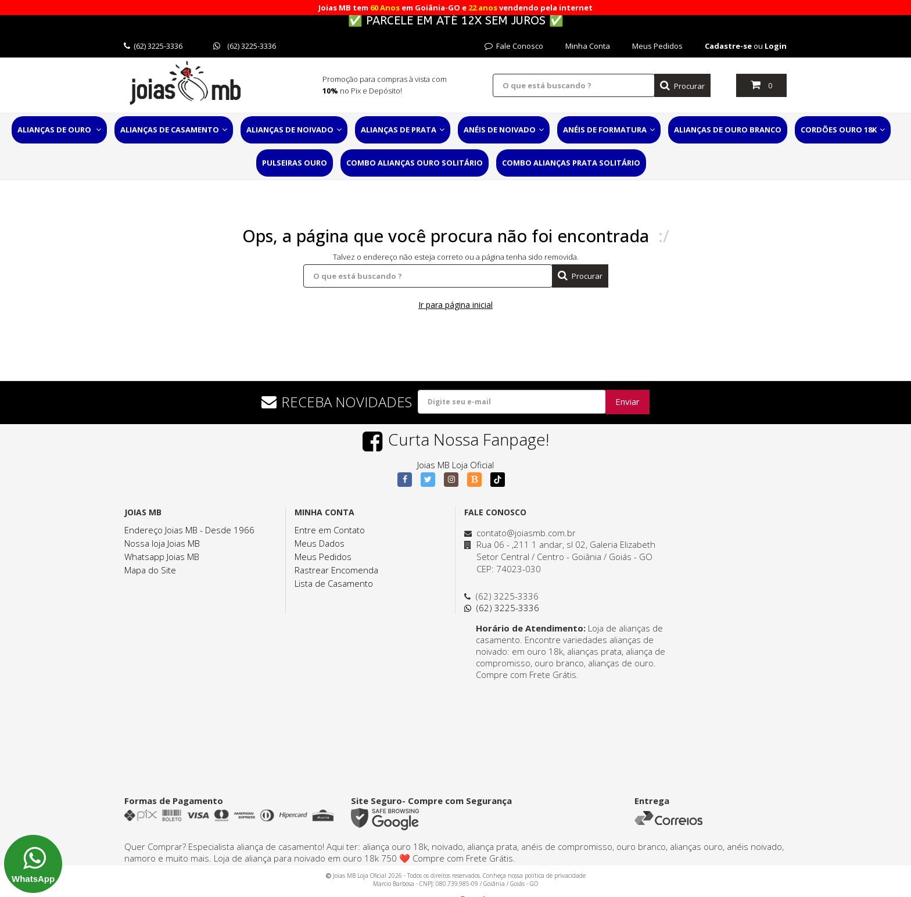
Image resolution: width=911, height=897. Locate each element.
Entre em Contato (330, 530)
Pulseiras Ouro (294, 162)
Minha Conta (587, 46)
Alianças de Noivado (294, 129)
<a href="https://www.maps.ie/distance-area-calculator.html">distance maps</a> (568, 723)
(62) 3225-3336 (153, 46)
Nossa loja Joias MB (162, 543)
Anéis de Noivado (504, 129)
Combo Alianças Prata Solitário (571, 162)
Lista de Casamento (334, 583)
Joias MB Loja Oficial (455, 465)
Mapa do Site (150, 570)
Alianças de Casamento (173, 129)
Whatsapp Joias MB (161, 556)
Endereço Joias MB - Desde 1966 (189, 530)
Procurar (682, 85)
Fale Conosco (514, 46)
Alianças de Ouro (59, 129)
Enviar (627, 401)
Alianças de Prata (402, 129)
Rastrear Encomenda (336, 570)
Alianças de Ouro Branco (727, 129)
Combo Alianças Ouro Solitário (414, 162)
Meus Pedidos (657, 46)
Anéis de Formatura (609, 129)
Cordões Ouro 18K (843, 129)
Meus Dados (320, 543)
